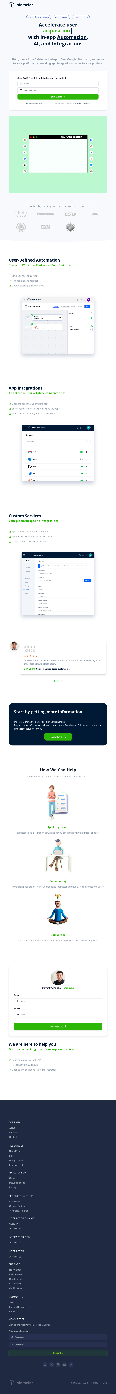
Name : (18, 995)
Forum (12, 1312)
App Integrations (61, 17)
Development (15, 1279)
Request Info (58, 736)
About (12, 1128)
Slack (11, 1302)
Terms (104, 1383)
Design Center (16, 1160)
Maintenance (15, 1274)
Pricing (12, 1187)
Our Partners (15, 1201)
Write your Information (19, 1331)
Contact (13, 1137)
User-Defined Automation (38, 17)
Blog (11, 1156)
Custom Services (81, 17)
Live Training (15, 1284)
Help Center (15, 1270)
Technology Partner (18, 1211)
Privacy (94, 1383)
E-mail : (18, 1008)
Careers (13, 1132)
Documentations (17, 1183)
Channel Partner (17, 1206)
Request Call (58, 1026)
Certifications (15, 1288)
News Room (15, 1151)
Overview (13, 1178)
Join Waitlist (15, 1228)
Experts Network (17, 1307)
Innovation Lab (16, 1165)
